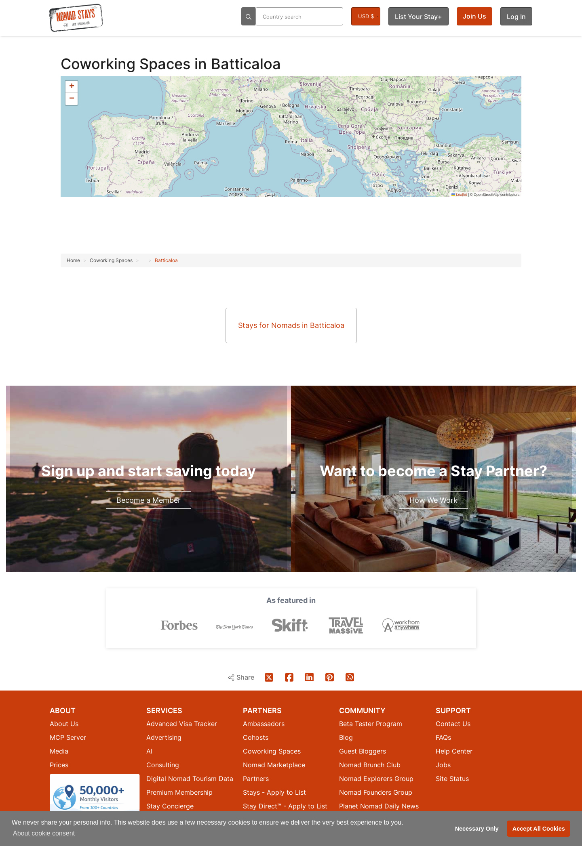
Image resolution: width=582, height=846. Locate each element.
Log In (516, 17)
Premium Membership (179, 792)
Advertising (163, 737)
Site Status (452, 778)
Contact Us (453, 723)
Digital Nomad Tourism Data (189, 778)
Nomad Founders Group (375, 792)
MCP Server (68, 737)
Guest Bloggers (362, 751)
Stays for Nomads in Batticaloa (291, 325)
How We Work (433, 500)
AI (149, 751)
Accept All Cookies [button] (538, 828)
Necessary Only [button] (477, 828)
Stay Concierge (170, 806)
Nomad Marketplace (274, 764)
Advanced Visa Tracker (181, 723)
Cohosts (255, 737)
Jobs (443, 764)
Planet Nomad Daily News (379, 806)
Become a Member (148, 500)
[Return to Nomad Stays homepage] (76, 17)
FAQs (443, 737)
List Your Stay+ (418, 17)
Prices (59, 764)
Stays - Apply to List (274, 792)
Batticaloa (166, 260)
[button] (71, 87)
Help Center (454, 751)
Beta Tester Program (370, 723)
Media (59, 751)
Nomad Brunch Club (370, 764)
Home (73, 260)
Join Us (474, 16)
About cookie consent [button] (44, 833)
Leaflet (459, 195)
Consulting (162, 764)
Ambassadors (264, 723)
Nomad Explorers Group (376, 778)
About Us (64, 723)
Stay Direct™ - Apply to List (285, 806)
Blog (346, 737)
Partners (256, 778)
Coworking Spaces (127, 64)
